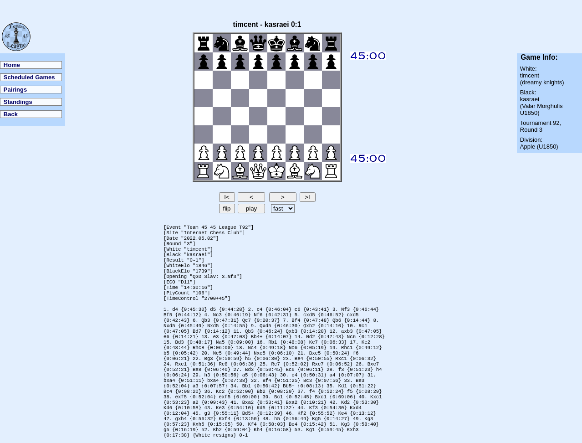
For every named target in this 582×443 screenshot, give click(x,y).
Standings (18, 101)
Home (12, 65)
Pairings (15, 89)
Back (11, 114)
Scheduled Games (29, 77)
